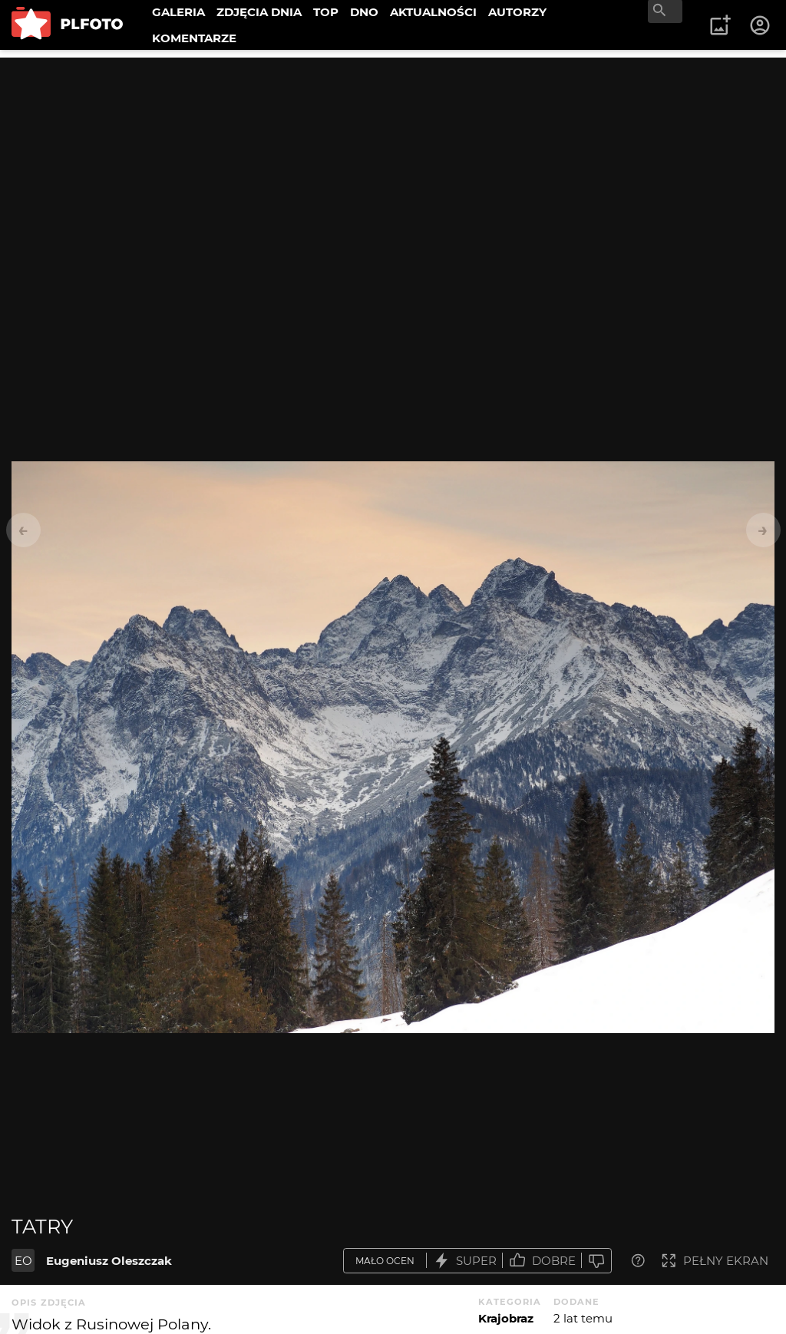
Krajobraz (505, 1318)
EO (23, 1260)
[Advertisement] (393, 165)
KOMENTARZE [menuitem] (194, 38)
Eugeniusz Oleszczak (109, 1260)
